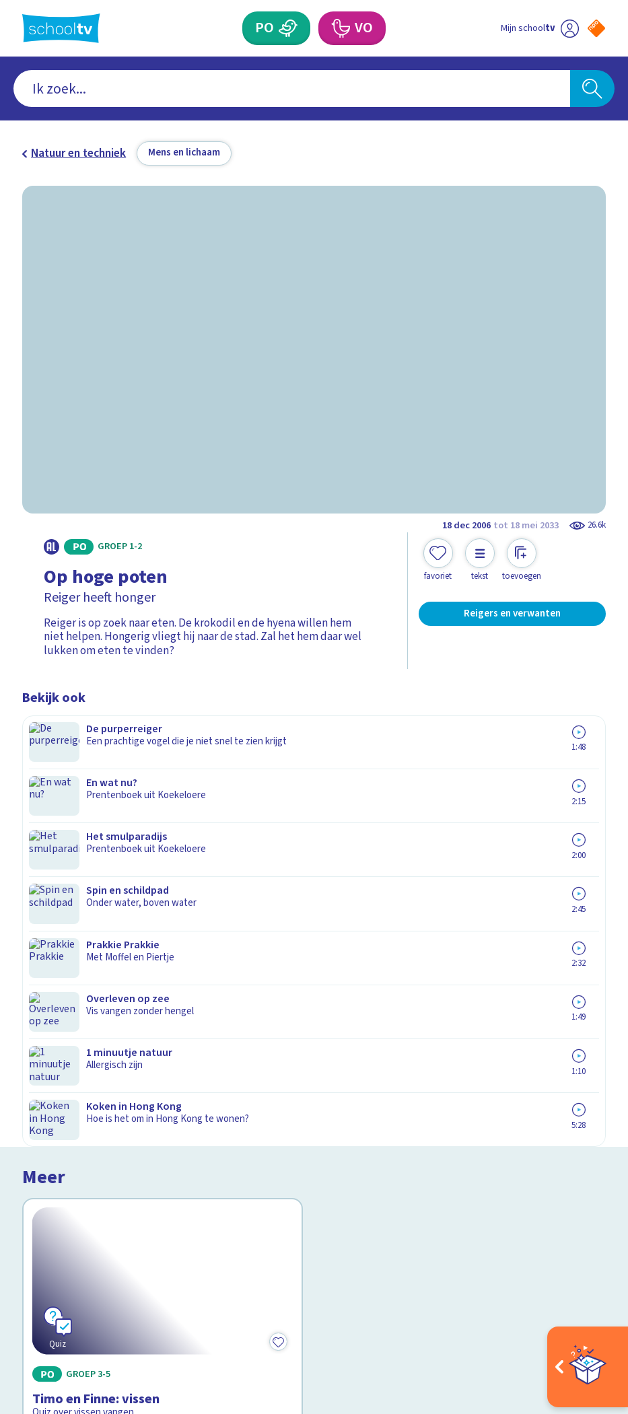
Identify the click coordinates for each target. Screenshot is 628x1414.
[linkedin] (88, 1276)
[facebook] (29, 1276)
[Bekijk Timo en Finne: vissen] (162, 806)
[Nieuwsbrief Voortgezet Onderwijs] (460, 1155)
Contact (47, 1037)
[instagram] (58, 1276)
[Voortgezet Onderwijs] (340, 28)
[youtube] (118, 1276)
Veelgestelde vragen (84, 1057)
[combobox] (291, 88)
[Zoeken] (592, 88)
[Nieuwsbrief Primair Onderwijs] (460, 1108)
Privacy (45, 1097)
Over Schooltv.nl (73, 1077)
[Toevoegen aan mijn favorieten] (438, 560)
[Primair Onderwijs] (288, 28)
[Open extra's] (587, 1367)
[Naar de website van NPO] (596, 28)
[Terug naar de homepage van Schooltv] (61, 28)
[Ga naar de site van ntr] (585, 1314)
